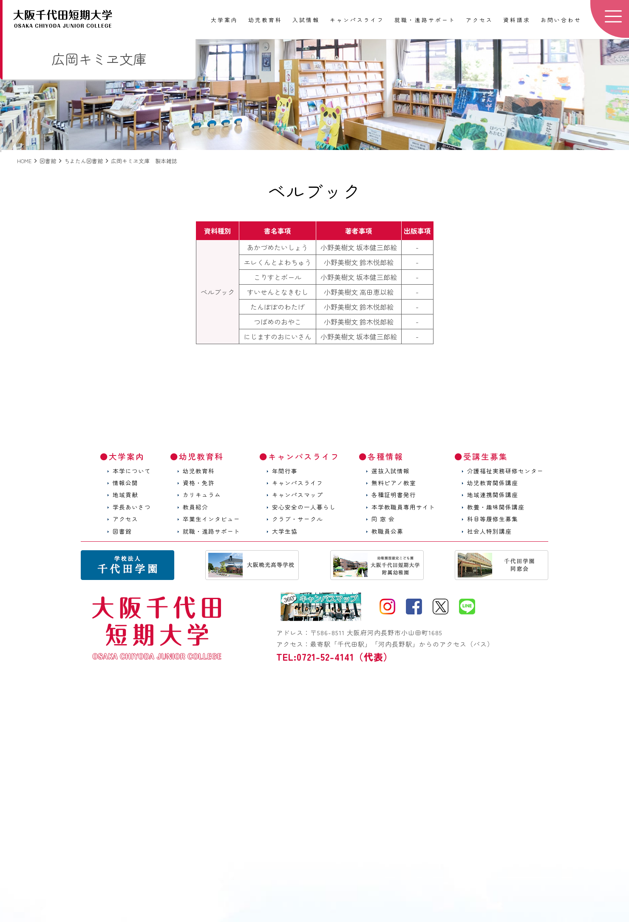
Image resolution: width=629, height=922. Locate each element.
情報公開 (125, 482)
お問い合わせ (561, 20)
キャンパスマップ (297, 494)
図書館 (122, 531)
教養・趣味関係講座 (495, 507)
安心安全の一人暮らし (304, 507)
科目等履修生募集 (492, 519)
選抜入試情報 (390, 471)
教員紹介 (195, 507)
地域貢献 (125, 494)
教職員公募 (387, 531)
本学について (132, 471)
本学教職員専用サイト (403, 507)
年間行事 (285, 471)
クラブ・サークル (297, 519)
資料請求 (516, 20)
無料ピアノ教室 (393, 482)
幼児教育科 (265, 20)
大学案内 (224, 20)
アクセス (479, 20)
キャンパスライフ (357, 20)
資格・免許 (199, 482)
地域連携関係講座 (492, 494)
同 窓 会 (383, 519)
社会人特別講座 (489, 531)
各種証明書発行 (393, 494)
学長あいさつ (132, 507)
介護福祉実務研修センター (505, 471)
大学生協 (285, 531)
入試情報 (306, 20)
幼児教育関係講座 (492, 482)
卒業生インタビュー (211, 519)
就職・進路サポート (425, 20)
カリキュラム (202, 494)
